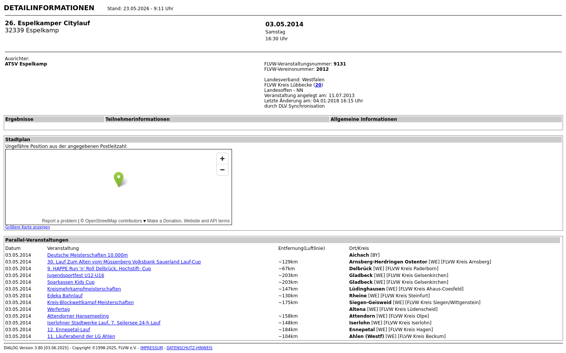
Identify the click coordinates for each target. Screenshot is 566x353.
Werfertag (58, 309)
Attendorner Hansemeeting (78, 316)
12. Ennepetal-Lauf (68, 329)
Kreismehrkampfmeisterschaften (84, 289)
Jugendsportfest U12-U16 (75, 275)
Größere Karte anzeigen (27, 227)
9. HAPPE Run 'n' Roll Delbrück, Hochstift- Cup (99, 268)
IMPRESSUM (151, 348)
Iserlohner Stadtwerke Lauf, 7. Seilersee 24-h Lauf (103, 323)
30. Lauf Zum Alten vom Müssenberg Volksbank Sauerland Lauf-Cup (124, 262)
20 (318, 85)
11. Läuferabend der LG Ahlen (81, 336)
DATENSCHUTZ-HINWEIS (190, 348)
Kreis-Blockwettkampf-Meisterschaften (90, 302)
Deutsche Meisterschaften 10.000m (87, 255)
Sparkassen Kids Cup (71, 282)
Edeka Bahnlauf (65, 295)
